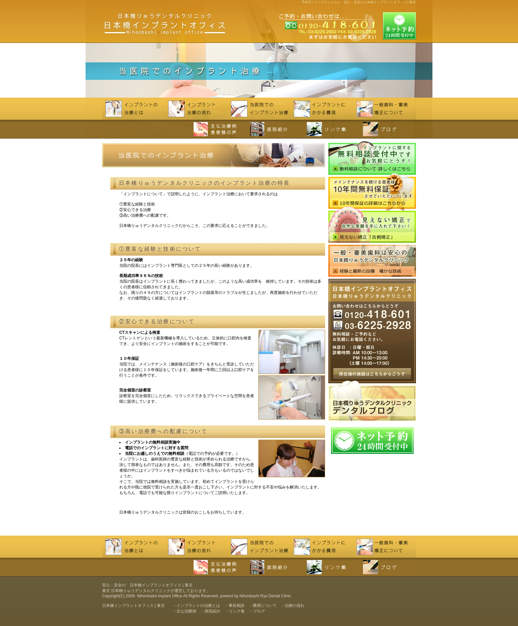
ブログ (259, 611)
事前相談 (236, 605)
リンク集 (237, 611)
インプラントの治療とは (198, 605)
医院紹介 (213, 611)
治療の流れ (295, 605)
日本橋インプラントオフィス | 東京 (133, 605)
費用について (265, 605)
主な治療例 (186, 611)
